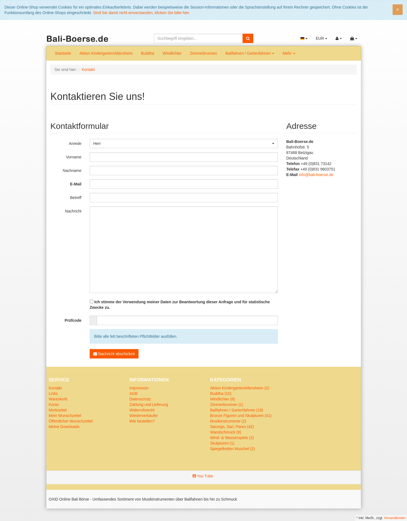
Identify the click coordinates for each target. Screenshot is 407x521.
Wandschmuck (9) (225, 432)
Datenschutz (140, 399)
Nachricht (73, 211)
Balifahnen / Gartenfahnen (249, 53)
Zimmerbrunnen (203, 53)
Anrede (75, 143)
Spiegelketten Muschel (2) (232, 448)
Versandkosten (395, 518)
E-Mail (75, 184)
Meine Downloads (64, 426)
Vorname (73, 157)
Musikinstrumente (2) (228, 421)
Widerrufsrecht (142, 410)
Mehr (289, 53)
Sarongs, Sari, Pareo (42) (232, 426)
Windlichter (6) (222, 399)
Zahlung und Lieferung (148, 404)
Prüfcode (73, 320)
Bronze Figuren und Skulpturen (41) (241, 415)
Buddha (147, 53)
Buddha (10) (221, 393)
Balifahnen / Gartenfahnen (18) (236, 410)
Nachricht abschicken (114, 354)
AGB (133, 393)
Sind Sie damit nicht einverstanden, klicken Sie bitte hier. (141, 12)
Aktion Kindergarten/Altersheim (106, 53)
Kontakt (55, 388)
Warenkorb (58, 399)
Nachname (72, 170)
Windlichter (172, 53)
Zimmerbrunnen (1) (226, 404)
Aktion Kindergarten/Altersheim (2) (239, 388)
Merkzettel (58, 410)
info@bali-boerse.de (316, 174)
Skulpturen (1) (222, 443)
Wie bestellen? (142, 421)
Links (53, 393)
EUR (321, 38)
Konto (54, 404)
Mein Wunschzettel (65, 415)
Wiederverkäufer (143, 415)
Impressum (138, 388)
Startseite (63, 53)
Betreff (75, 197)
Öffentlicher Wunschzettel (71, 421)
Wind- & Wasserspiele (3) (232, 437)
